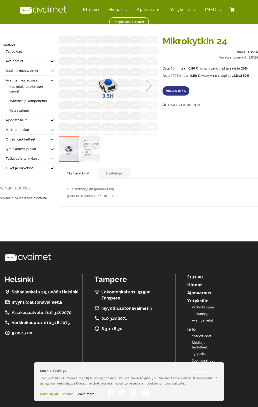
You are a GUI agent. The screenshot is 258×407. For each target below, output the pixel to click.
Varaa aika (176, 91)
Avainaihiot (14, 61)
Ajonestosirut (16, 120)
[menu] (152, 9)
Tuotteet (8, 45)
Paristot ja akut (17, 129)
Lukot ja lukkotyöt (19, 168)
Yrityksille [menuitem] (180, 9)
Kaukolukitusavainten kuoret (26, 88)
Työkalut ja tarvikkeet (22, 158)
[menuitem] (125, 10)
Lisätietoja (114, 173)
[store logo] (43, 10)
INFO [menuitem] (210, 9)
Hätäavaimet (19, 110)
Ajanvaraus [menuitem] (149, 9)
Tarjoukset (14, 51)
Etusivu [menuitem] (91, 9)
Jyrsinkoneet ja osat (21, 149)
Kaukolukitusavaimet (22, 70)
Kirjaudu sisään (129, 21)
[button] (149, 86)
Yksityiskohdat (78, 173)
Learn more (86, 394)
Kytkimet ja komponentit (28, 101)
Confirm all (49, 394)
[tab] (78, 173)
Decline (67, 394)
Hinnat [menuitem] (115, 9)
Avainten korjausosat (22, 80)
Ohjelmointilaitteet (20, 139)
